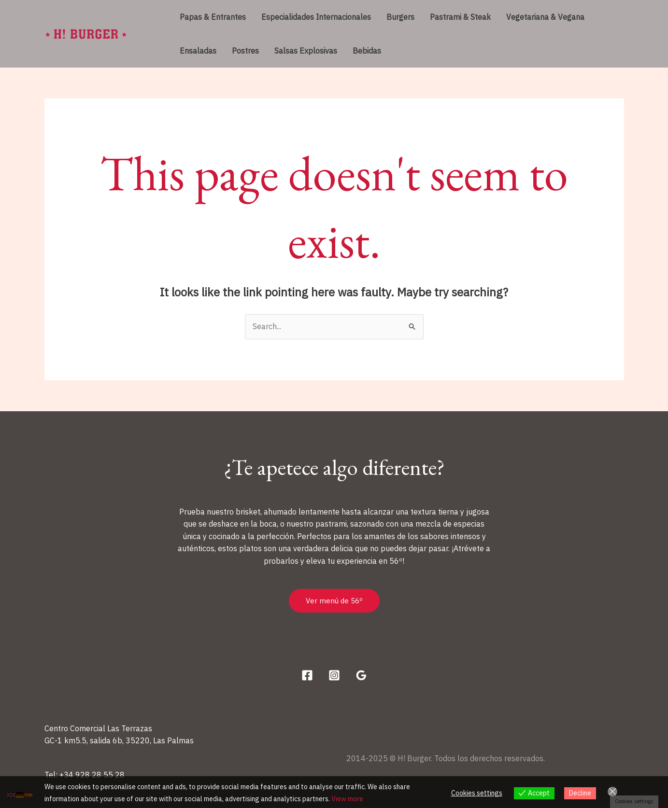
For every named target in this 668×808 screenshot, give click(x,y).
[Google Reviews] (361, 675)
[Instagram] (334, 675)
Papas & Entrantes (213, 17)
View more (347, 798)
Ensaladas (198, 51)
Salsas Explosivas (305, 51)
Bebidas (367, 51)
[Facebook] (307, 675)
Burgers (400, 17)
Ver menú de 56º (334, 600)
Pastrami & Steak (460, 17)
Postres (245, 51)
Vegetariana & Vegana (545, 17)
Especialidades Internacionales (316, 17)
